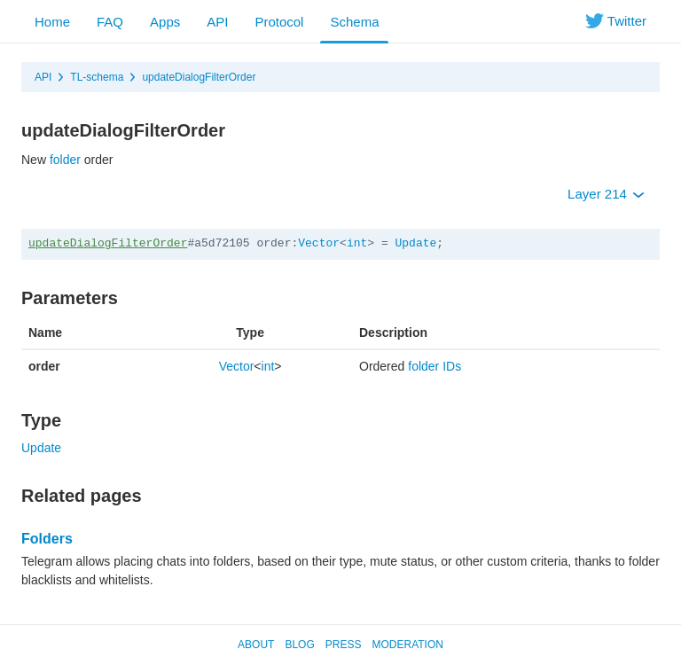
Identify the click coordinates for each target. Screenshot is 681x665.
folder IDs (434, 366)
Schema (354, 21)
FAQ (110, 21)
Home (52, 21)
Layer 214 (606, 193)
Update (416, 243)
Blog (299, 644)
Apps (165, 21)
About (256, 644)
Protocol (278, 21)
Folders (47, 538)
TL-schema (96, 77)
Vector (319, 243)
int (357, 243)
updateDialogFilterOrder (198, 77)
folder (65, 160)
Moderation (407, 644)
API (217, 21)
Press (343, 644)
